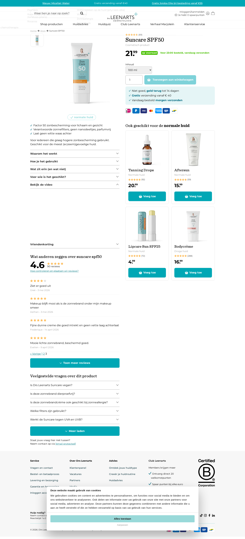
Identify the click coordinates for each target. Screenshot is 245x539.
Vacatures (76, 476)
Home (34, 33)
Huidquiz (104, 26)
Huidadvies (80, 27)
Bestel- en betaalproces (45, 476)
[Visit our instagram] (205, 517)
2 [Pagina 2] (44, 355)
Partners (75, 482)
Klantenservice (194, 26)
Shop (43, 33)
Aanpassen (122, 525)
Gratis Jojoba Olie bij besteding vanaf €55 (177, 3)
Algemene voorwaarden (111, 532)
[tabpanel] (75, 156)
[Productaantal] (134, 82)
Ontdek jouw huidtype (123, 469)
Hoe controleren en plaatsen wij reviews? (55, 273)
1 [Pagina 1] (42, 355)
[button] (59, 14)
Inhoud (129, 66)
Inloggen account (41, 494)
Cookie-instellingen (86, 532)
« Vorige (36, 355)
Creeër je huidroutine (122, 476)
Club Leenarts (130, 26)
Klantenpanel (78, 469)
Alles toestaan (122, 518)
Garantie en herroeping (45, 488)
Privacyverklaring (65, 532)
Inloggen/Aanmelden (191, 13)
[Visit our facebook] (209, 517)
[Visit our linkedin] (213, 517)
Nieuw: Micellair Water (56, 3)
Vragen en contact (42, 469)
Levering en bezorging (45, 482)
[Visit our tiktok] (201, 517)
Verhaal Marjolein (162, 26)
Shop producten (51, 27)
